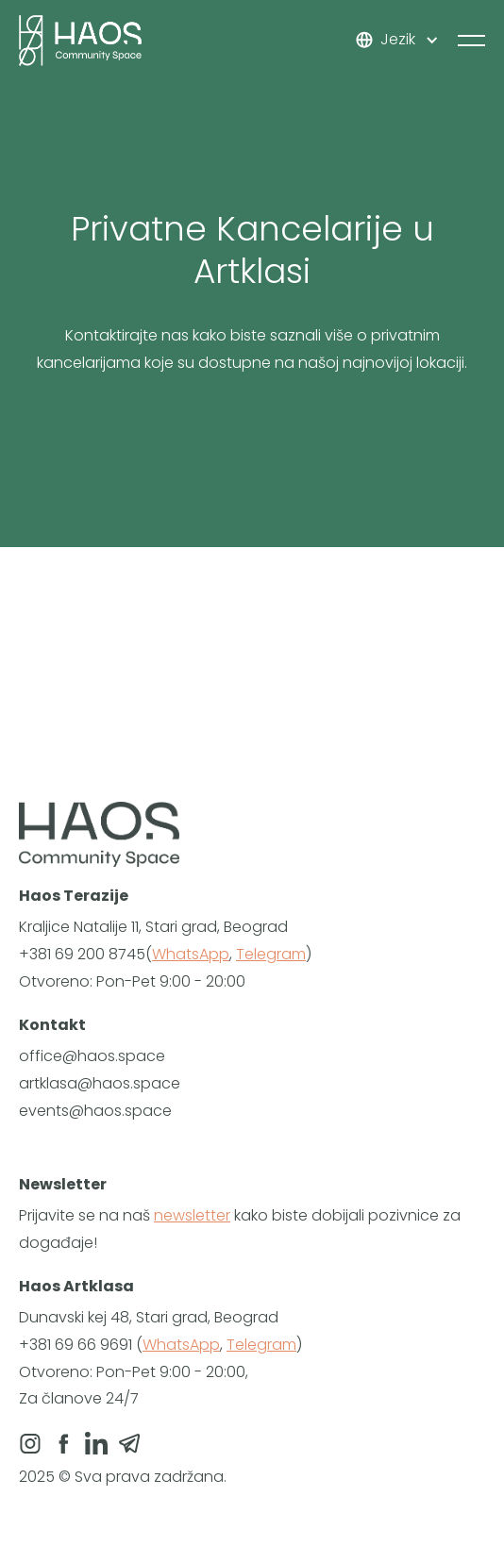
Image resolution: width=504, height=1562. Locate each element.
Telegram (271, 954)
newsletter (192, 1215)
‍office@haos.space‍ (92, 1056)
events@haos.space (95, 1111)
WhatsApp (190, 954)
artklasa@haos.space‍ (99, 1083)
